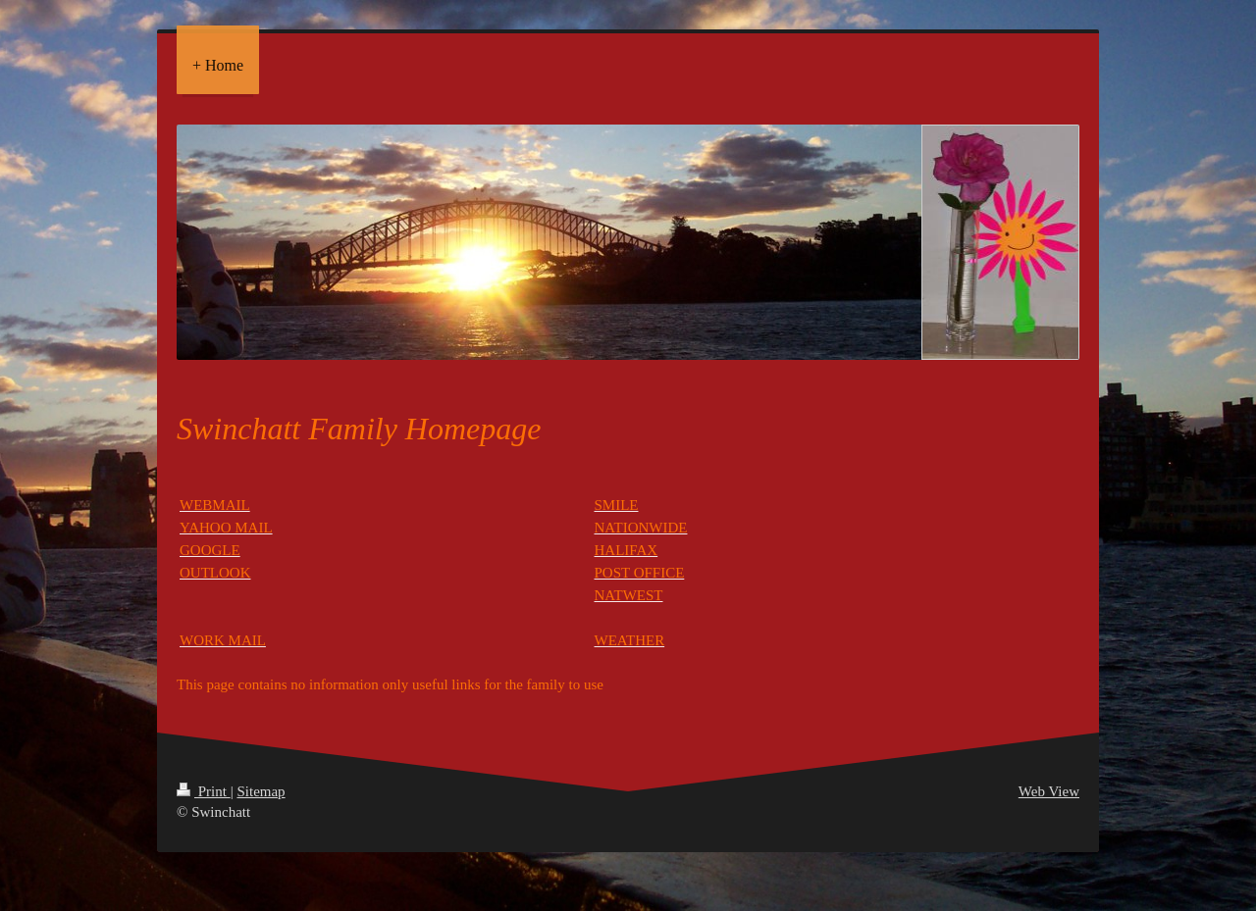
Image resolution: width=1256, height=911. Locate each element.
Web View (1049, 791)
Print (204, 791)
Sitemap (260, 791)
